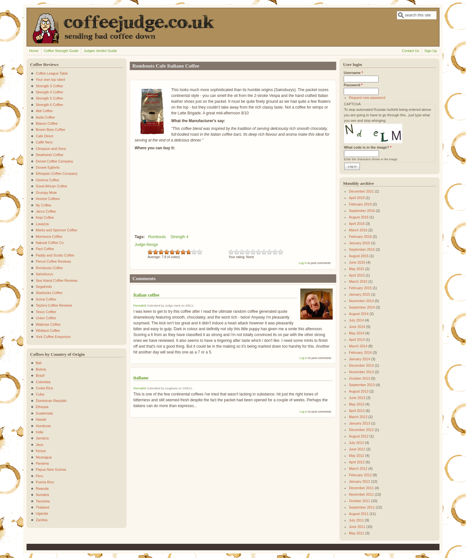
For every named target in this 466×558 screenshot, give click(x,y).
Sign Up (431, 51)
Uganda (42, 513)
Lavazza (42, 224)
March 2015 (358, 281)
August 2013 (359, 391)
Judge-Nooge (146, 244)
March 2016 (358, 230)
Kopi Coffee (45, 217)
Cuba (40, 394)
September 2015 (362, 249)
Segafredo (44, 287)
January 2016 (359, 243)
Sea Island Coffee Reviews (56, 280)
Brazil (40, 375)
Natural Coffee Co (49, 243)
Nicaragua (43, 457)
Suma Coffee (46, 299)
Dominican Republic (51, 401)
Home (34, 51)
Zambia (41, 520)
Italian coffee (146, 295)
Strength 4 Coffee (49, 92)
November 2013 (361, 372)
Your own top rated (50, 79)
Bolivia (41, 369)
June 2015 (357, 262)
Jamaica (42, 438)
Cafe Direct (44, 136)
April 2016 (357, 224)
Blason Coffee (47, 123)
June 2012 (357, 449)
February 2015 (360, 288)
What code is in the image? (367, 147)
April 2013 (357, 411)
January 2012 (359, 481)
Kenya (41, 451)
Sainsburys (44, 274)
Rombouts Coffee (49, 268)
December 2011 (361, 488)
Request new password (367, 98)
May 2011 (356, 533)
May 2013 (356, 404)
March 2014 (358, 346)
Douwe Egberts (48, 167)
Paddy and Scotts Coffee (55, 255)
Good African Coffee (51, 186)
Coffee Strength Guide (61, 51)
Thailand (42, 507)
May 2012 (356, 456)
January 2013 (359, 423)
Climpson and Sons (51, 149)
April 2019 (357, 198)
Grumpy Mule (46, 193)
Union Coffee (46, 318)
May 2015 (356, 269)
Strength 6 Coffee (49, 105)
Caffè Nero (44, 142)
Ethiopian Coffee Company (56, 173)
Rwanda (42, 488)
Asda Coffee (45, 117)
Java (39, 445)
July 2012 (356, 443)
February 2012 (360, 475)
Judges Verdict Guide (100, 51)
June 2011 (357, 527)
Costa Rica (44, 388)
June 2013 (357, 398)
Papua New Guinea (51, 469)
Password (353, 85)
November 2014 (361, 301)
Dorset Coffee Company (54, 161)
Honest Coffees (48, 199)
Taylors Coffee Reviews (54, 305)
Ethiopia (42, 407)
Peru (39, 476)
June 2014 (357, 327)
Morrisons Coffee (49, 236)
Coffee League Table (52, 73)
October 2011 (359, 501)
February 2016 (360, 236)
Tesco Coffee (46, 312)
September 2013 (362, 385)
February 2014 (360, 352)
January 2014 (359, 359)
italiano (140, 377)
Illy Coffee (43, 205)
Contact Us (410, 51)
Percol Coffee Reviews (53, 261)
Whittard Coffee (48, 330)
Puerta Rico (45, 482)
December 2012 (361, 430)
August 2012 (359, 436)
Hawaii (41, 419)
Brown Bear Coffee (50, 130)
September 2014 (362, 307)
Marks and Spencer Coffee (56, 230)
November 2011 (361, 494)
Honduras (43, 426)
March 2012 (358, 468)
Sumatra (42, 495)
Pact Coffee (45, 249)
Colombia (43, 382)
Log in (303, 263)
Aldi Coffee (44, 111)
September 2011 (362, 507)
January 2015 (359, 294)
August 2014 (359, 314)
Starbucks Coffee (49, 293)
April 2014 (357, 340)
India (39, 432)
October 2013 (359, 378)
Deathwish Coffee (49, 155)
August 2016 (359, 217)
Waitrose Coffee (48, 324)
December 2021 (361, 191)
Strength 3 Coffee (49, 86)
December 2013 (361, 365)
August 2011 (359, 514)
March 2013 (358, 417)
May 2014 (356, 333)
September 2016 (362, 211)
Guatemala (44, 413)
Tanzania (43, 501)
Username (353, 73)
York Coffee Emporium (53, 337)
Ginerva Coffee (47, 180)
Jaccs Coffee (46, 211)
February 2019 (360, 204)
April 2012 (357, 462)
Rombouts (157, 237)
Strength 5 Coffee (49, 98)
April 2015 (357, 275)
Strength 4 (179, 237)
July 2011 (356, 520)
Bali (38, 363)
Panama (42, 463)
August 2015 (359, 256)
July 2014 (356, 320)
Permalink (139, 305)
